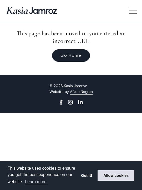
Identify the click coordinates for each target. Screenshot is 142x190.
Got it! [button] (86, 175)
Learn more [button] (36, 181)
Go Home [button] (70, 55)
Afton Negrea (81, 91)
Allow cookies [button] (116, 175)
